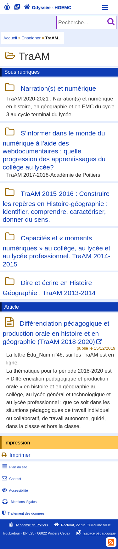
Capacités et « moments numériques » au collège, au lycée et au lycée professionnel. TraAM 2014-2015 (56, 250)
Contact (11, 479)
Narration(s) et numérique (58, 88)
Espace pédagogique (99, 533)
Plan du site (14, 467)
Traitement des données (22, 513)
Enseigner (31, 38)
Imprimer (19, 455)
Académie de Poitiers (31, 525)
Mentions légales (19, 502)
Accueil (10, 38)
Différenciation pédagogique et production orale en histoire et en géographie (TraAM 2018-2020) (56, 332)
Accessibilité (14, 490)
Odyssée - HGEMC (46, 7)
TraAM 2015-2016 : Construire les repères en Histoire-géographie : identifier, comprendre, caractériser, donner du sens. (56, 206)
